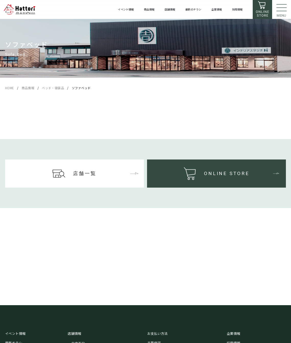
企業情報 (233, 333)
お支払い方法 (157, 333)
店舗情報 (74, 333)
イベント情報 (15, 333)
